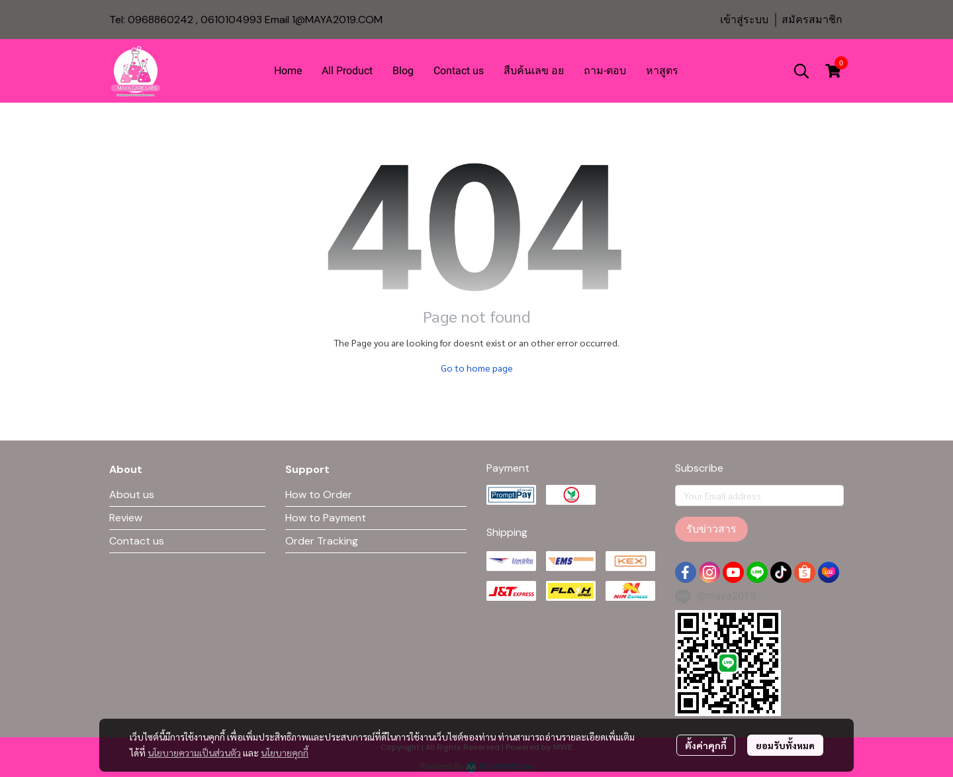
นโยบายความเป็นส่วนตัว (194, 752)
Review (125, 518)
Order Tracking (321, 541)
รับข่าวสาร (711, 529)
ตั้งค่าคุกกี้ (706, 745)
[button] (801, 71)
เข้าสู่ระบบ (744, 19)
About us (131, 494)
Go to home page (477, 368)
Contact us (136, 541)
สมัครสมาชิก (812, 19)
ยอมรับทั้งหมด (785, 745)
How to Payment (325, 518)
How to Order (318, 494)
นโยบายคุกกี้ (284, 752)
